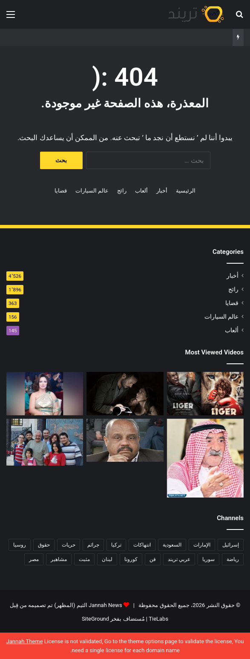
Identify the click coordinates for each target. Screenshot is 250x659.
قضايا (61, 190)
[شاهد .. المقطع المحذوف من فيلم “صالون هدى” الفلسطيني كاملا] (124, 393)
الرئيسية (185, 190)
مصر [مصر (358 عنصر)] (34, 559)
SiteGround (95, 619)
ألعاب (141, 190)
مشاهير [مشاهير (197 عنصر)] (59, 559)
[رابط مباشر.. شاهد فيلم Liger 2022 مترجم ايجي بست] (205, 393)
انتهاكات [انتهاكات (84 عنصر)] (142, 545)
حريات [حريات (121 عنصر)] (68, 545)
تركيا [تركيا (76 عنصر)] (116, 545)
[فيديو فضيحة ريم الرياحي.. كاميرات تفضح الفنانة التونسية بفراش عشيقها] (44, 393)
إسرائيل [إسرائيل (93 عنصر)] (230, 545)
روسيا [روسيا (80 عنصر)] (19, 545)
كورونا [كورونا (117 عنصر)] (131, 559)
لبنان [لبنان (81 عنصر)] (107, 559)
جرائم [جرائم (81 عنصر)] (93, 545)
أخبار (161, 190)
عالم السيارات (92, 190)
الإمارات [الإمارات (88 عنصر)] (201, 545)
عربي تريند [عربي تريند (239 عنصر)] (179, 559)
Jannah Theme (24, 641)
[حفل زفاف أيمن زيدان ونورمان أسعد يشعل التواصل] (44, 442)
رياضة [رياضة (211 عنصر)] (233, 559)
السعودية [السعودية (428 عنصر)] (172, 545)
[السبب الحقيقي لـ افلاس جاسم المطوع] (205, 458)
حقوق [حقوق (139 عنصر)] (44, 545)
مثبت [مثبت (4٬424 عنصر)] (84, 559)
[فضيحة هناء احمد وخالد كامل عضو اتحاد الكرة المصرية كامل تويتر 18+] (124, 440)
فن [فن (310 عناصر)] (152, 559)
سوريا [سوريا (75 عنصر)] (208, 559)
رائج (121, 190)
